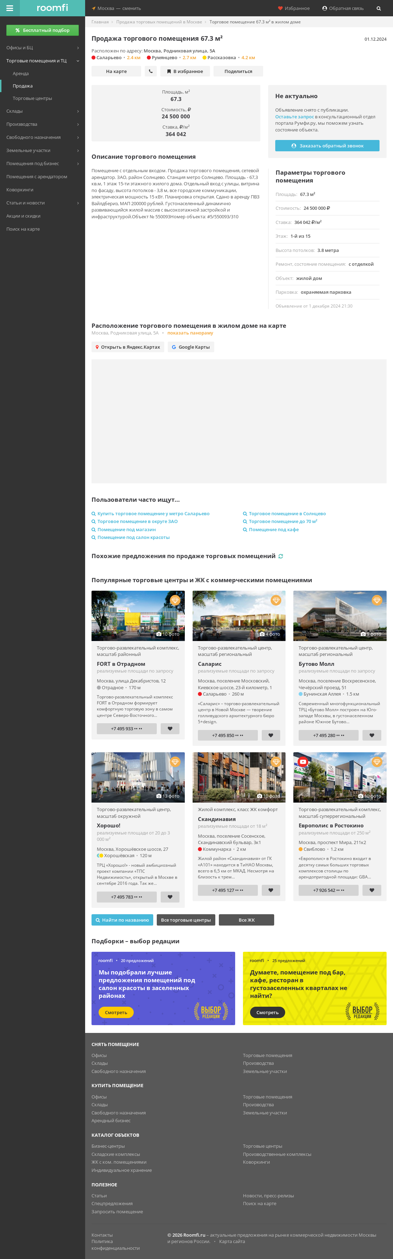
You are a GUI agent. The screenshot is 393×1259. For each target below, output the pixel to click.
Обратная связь (343, 8)
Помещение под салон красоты (131, 537)
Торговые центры (262, 1146)
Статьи (99, 1195)
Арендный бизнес (111, 1120)
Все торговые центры (186, 920)
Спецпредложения (112, 1203)
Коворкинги (256, 1162)
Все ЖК (247, 920)
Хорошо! (108, 825)
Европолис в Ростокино (331, 825)
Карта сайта (232, 1241)
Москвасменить (116, 8)
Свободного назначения (119, 1071)
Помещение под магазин (124, 529)
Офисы (99, 1055)
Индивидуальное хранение (122, 1170)
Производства (258, 1063)
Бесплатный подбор (43, 30)
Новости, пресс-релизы (268, 1195)
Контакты (102, 1235)
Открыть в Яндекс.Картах (128, 347)
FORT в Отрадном (121, 663)
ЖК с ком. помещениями (119, 1162)
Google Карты (191, 347)
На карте (116, 71)
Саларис (210, 663)
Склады (100, 1063)
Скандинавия (217, 818)
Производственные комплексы (277, 1154)
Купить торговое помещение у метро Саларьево (151, 513)
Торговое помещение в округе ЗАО (135, 521)
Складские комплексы (116, 1154)
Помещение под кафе (271, 529)
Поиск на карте (259, 1203)
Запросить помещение (117, 1211)
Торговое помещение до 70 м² (280, 521)
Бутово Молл (316, 663)
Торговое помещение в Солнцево (284, 513)
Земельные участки (265, 1071)
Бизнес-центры (108, 1146)
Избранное (294, 8)
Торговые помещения (267, 1055)
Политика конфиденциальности (116, 1244)
